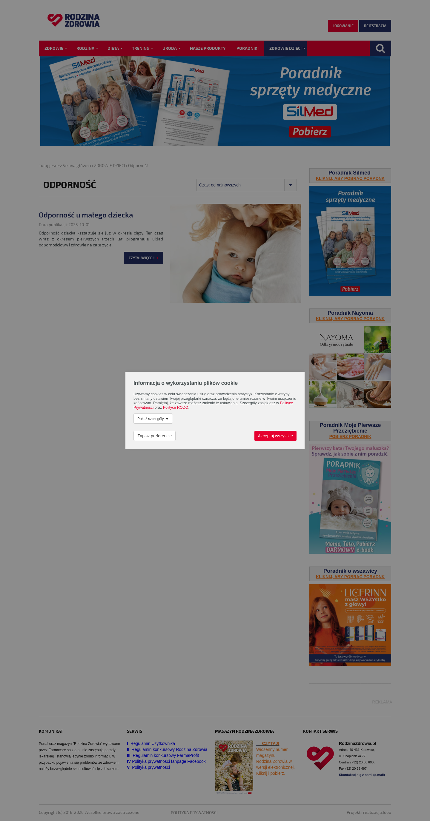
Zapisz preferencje (154, 435)
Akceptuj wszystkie (275, 435)
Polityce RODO (175, 407)
